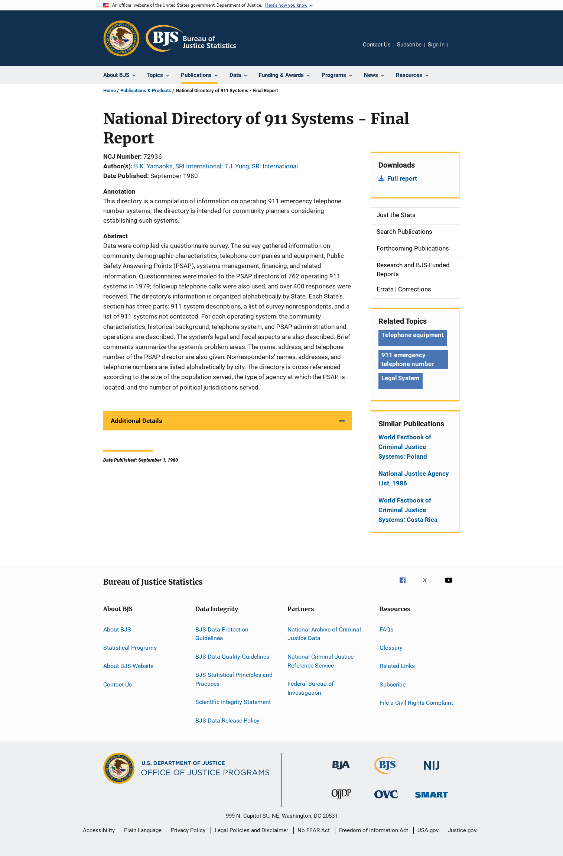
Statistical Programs (130, 647)
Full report (402, 178)
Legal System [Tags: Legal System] (400, 378)
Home (109, 90)
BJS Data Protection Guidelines (221, 634)
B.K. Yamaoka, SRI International (177, 166)
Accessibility (99, 830)
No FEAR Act (313, 830)
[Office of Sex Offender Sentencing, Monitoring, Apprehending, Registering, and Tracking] (431, 799)
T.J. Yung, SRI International (261, 166)
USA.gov (428, 830)
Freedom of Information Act (373, 830)
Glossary (391, 647)
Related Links (397, 665)
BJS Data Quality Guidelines (232, 656)
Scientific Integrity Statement (233, 701)
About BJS (117, 629)
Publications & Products (145, 90)
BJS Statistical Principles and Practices (234, 679)
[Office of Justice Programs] (121, 38)
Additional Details (136, 420)
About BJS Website (128, 665)
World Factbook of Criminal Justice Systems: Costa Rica (407, 510)
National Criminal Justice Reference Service (320, 661)
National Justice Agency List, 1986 (413, 478)
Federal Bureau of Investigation (310, 688)
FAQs (386, 629)
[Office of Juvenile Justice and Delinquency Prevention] (341, 800)
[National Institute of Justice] (431, 771)
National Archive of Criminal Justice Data (324, 634)
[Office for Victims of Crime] (386, 799)
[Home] (191, 38)
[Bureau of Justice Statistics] (386, 775)
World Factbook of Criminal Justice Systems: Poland (404, 446)
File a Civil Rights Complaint (416, 702)
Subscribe (409, 44)
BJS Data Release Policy (227, 720)
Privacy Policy (188, 830)
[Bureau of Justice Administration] (341, 770)
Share (459, 50)
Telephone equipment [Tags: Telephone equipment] (412, 335)
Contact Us (377, 44)
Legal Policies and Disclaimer (251, 830)
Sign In (436, 44)
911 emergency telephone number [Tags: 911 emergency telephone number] (407, 359)
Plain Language (143, 830)
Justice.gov (462, 830)
